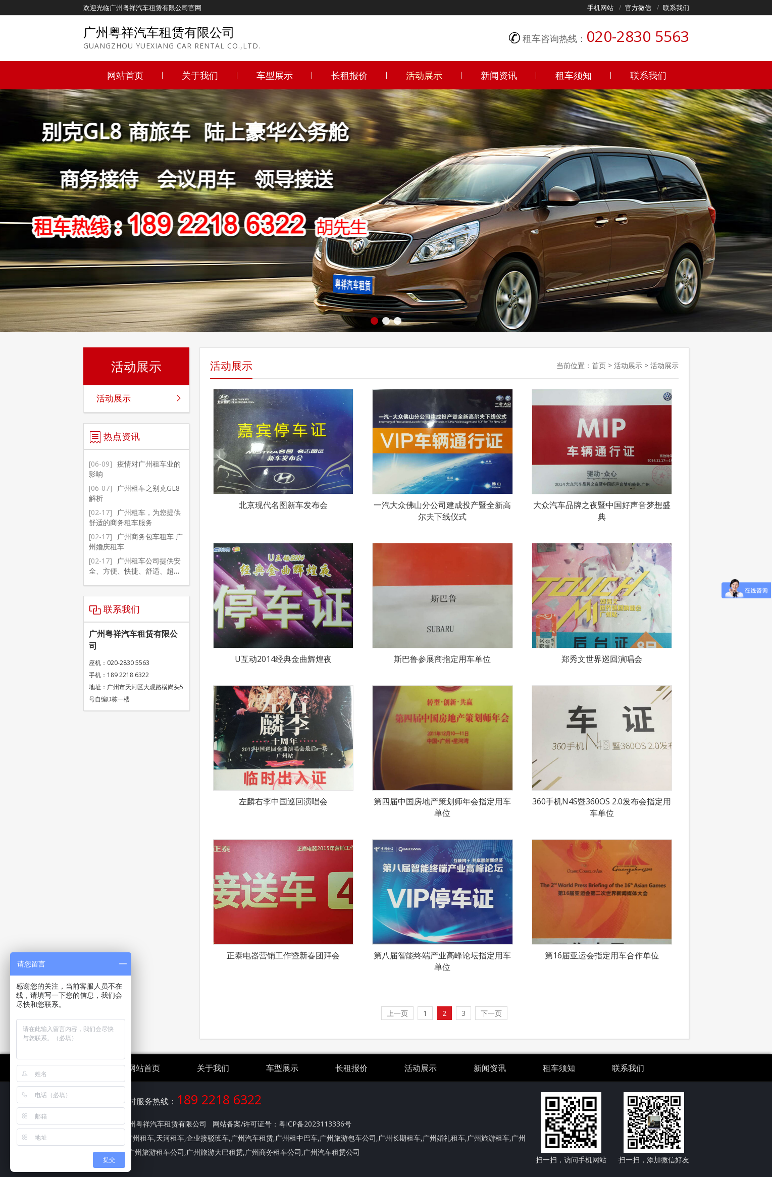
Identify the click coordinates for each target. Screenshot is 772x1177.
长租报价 (349, 75)
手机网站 (600, 7)
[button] (374, 321)
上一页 (397, 1013)
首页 (599, 365)
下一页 (491, 1013)
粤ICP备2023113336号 (315, 1124)
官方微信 (638, 7)
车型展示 (274, 75)
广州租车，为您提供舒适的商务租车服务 (135, 517)
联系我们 (676, 7)
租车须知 (573, 75)
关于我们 (200, 75)
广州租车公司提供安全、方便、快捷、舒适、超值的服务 (135, 571)
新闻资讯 (499, 75)
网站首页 (125, 75)
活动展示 (424, 75)
